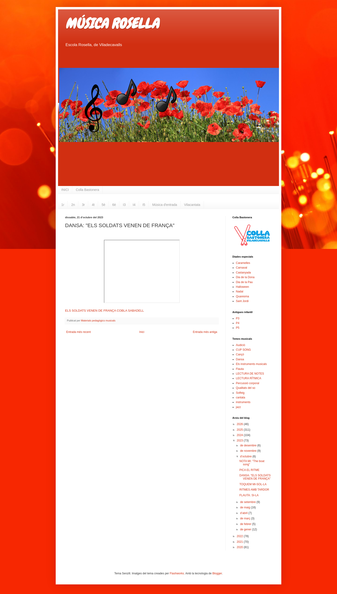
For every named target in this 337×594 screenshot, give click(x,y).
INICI (65, 190)
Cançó (240, 354)
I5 (144, 205)
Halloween (242, 286)
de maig (245, 507)
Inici (141, 332)
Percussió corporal (247, 383)
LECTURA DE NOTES (250, 373)
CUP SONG (243, 349)
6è (114, 205)
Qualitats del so (245, 388)
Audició (240, 345)
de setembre (248, 502)
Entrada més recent (78, 332)
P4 (237, 323)
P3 (237, 318)
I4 (134, 205)
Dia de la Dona (245, 277)
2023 (240, 440)
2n (73, 205)
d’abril (244, 513)
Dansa (240, 359)
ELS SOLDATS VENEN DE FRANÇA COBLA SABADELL (104, 310)
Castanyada (243, 272)
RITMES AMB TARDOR (254, 489)
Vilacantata (192, 205)
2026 (240, 424)
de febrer (246, 524)
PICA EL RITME (249, 470)
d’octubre (246, 456)
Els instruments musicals (251, 364)
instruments (243, 402)
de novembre (248, 450)
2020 (240, 547)
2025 (240, 429)
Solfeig (240, 392)
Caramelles (243, 263)
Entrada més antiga (205, 332)
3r (83, 205)
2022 (240, 536)
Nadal (239, 291)
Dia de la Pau (244, 282)
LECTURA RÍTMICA (248, 378)
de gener (246, 529)
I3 (124, 205)
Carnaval (241, 267)
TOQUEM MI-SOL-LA (253, 484)
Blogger (217, 573)
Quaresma (242, 296)
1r (62, 205)
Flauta (240, 369)
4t (93, 205)
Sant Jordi (242, 301)
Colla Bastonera (87, 190)
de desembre (248, 445)
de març (245, 518)
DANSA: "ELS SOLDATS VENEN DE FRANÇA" (255, 477)
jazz (238, 407)
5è (103, 205)
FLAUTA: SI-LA (249, 495)
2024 (240, 435)
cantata (240, 397)
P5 (237, 327)
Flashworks (177, 573)
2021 (240, 541)
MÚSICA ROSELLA (112, 24)
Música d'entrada (164, 205)
